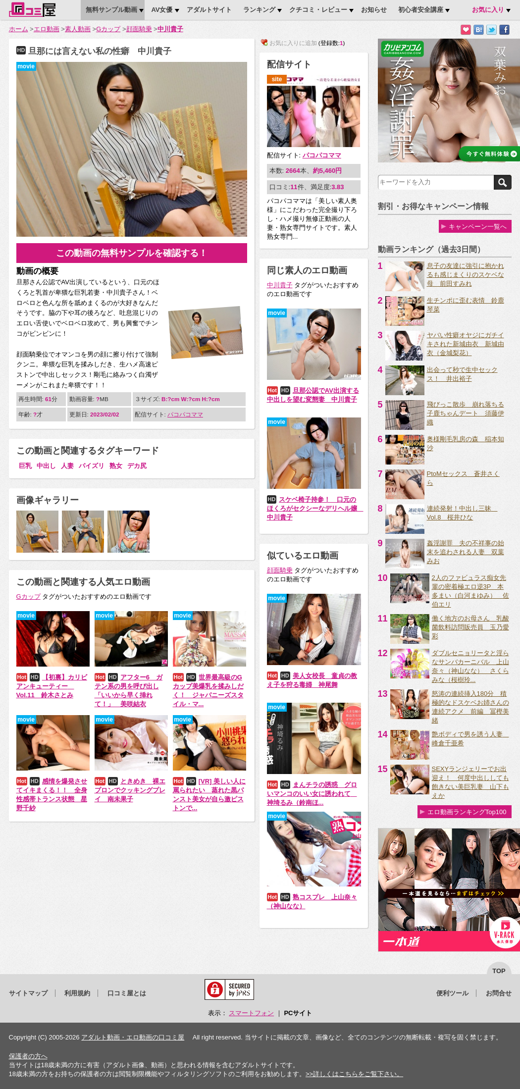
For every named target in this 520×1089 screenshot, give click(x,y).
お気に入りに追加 (465, 30)
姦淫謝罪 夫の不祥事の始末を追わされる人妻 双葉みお (465, 552)
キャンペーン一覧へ (478, 226)
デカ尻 (137, 465)
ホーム (18, 29)
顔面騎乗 (139, 29)
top (499, 971)
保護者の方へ (28, 1056)
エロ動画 (46, 29)
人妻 (67, 465)
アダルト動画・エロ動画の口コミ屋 (132, 1037)
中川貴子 (170, 29)
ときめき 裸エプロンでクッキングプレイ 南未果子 (130, 790)
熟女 (115, 465)
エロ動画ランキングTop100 (467, 812)
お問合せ (499, 993)
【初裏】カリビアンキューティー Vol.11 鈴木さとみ (51, 686)
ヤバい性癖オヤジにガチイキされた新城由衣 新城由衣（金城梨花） (465, 344)
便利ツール (452, 993)
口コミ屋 (32, 9)
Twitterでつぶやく (491, 30)
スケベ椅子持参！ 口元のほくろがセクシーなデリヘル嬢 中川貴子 (315, 508)
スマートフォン (251, 1013)
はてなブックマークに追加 (478, 30)
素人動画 (78, 29)
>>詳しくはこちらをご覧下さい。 (354, 1074)
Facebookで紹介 (504, 30)
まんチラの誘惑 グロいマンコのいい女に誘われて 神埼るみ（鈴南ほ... (312, 793)
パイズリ (91, 465)
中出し (46, 465)
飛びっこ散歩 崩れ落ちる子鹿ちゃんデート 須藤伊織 (465, 413)
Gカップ (108, 29)
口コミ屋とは (126, 993)
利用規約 (77, 993)
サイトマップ (28, 993)
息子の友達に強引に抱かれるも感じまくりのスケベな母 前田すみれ (465, 274)
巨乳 (25, 465)
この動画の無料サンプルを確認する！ (132, 253)
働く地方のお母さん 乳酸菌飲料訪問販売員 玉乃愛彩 (470, 627)
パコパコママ (185, 414)
